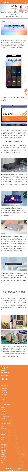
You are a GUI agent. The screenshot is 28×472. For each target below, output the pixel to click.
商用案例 (3, 426)
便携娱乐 (3, 412)
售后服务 (3, 399)
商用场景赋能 (4, 388)
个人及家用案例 (4, 429)
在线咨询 (25, 91)
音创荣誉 (3, 452)
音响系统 (3, 409)
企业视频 (3, 458)
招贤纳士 (3, 463)
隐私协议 (3, 465)
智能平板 (3, 414)
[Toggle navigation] (25, 2)
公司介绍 (3, 448)
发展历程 (3, 454)
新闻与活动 (3, 456)
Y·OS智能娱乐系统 (5, 416)
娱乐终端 (3, 407)
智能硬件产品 (4, 397)
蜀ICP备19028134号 (14, 470)
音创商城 (3, 418)
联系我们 (3, 460)
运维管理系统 (4, 395)
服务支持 (3, 439)
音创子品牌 (3, 450)
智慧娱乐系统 (4, 390)
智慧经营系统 (4, 392)
